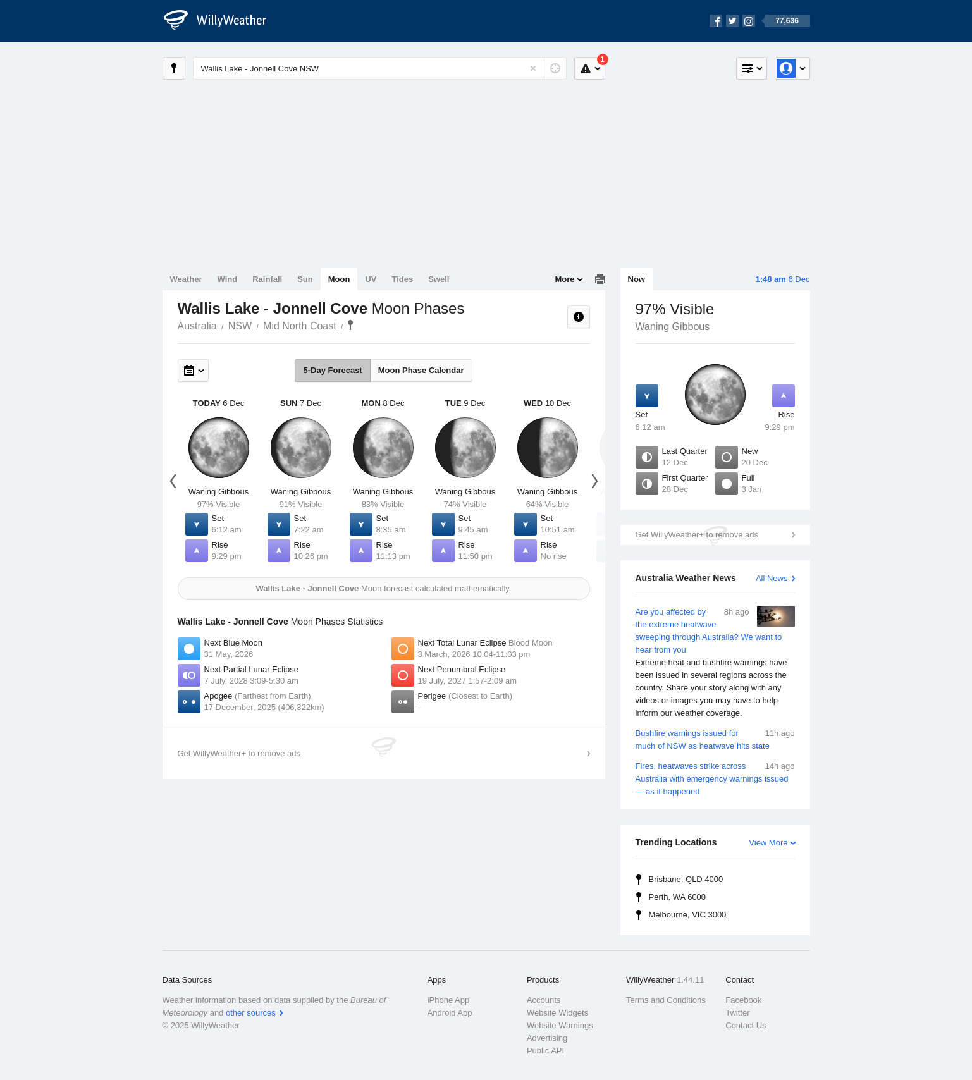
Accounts (543, 1000)
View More (768, 842)
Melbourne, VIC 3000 (688, 914)
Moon (339, 279)
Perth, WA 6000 (677, 897)
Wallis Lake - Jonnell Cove (350, 325)
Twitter (737, 1012)
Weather (186, 279)
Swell (438, 279)
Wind (228, 279)
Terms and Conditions (666, 1000)
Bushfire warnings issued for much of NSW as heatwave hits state (715, 739)
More (564, 279)
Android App (450, 1012)
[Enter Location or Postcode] (380, 68)
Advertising (547, 1038)
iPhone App (449, 1000)
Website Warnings (560, 1025)
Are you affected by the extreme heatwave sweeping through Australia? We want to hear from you (715, 663)
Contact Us (745, 1025)
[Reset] (533, 68)
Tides (402, 279)
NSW (240, 326)
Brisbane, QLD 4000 (686, 879)
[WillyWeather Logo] (222, 21)
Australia (197, 326)
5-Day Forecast (332, 370)
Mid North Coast (299, 326)
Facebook (743, 1000)
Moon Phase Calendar (421, 370)
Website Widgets (557, 1012)
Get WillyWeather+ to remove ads (697, 534)
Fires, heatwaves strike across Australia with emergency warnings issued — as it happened (715, 778)
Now (636, 279)
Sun (305, 279)
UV (370, 279)
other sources (251, 1012)
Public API (545, 1050)
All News (772, 578)
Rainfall (267, 279)
